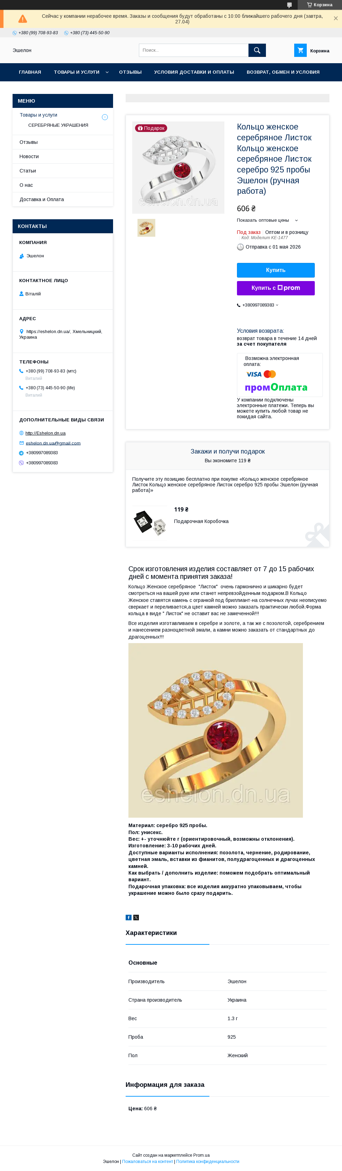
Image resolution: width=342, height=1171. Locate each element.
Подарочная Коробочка (201, 521)
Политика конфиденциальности (207, 1161)
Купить (276, 270)
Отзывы (130, 72)
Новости (29, 156)
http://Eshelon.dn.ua (45, 433)
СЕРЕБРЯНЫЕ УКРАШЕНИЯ (58, 125)
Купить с (276, 288)
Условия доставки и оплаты (194, 72)
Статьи (28, 171)
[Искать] (257, 50)
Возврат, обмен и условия (283, 72)
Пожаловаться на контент (147, 1161)
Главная (30, 72)
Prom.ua (201, 1155)
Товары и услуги (76, 72)
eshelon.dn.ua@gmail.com (53, 442)
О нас (66, 90)
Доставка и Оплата (42, 199)
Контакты (32, 90)
